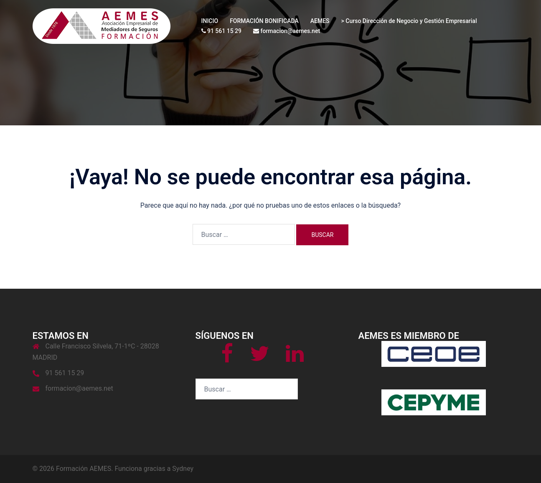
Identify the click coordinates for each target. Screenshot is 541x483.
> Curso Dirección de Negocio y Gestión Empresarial (409, 21)
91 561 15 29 (221, 31)
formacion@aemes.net (286, 31)
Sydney (182, 469)
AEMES (320, 21)
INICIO (209, 21)
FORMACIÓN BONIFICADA (264, 21)
